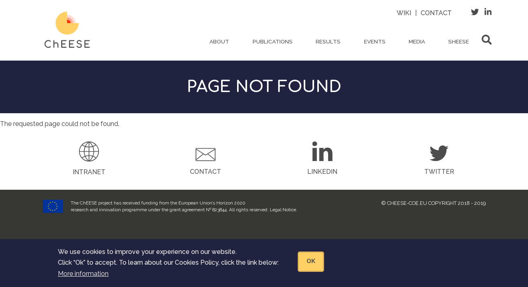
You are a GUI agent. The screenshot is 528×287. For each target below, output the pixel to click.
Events (375, 41)
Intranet (89, 172)
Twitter (439, 171)
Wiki (404, 13)
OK (311, 265)
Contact (436, 13)
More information (83, 277)
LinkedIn (322, 171)
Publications (273, 41)
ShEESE (458, 41)
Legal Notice (283, 209)
